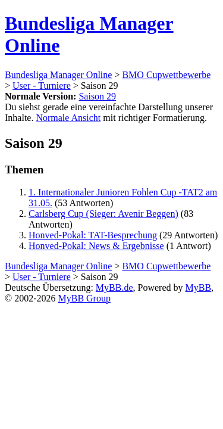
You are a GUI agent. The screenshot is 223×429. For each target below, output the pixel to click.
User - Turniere (41, 85)
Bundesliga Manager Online (58, 75)
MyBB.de (114, 287)
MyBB (199, 287)
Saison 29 (97, 96)
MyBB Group (84, 298)
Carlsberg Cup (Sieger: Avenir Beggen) (103, 214)
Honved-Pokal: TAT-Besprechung (93, 235)
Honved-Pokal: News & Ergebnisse (96, 246)
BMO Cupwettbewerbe (166, 75)
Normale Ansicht (68, 118)
